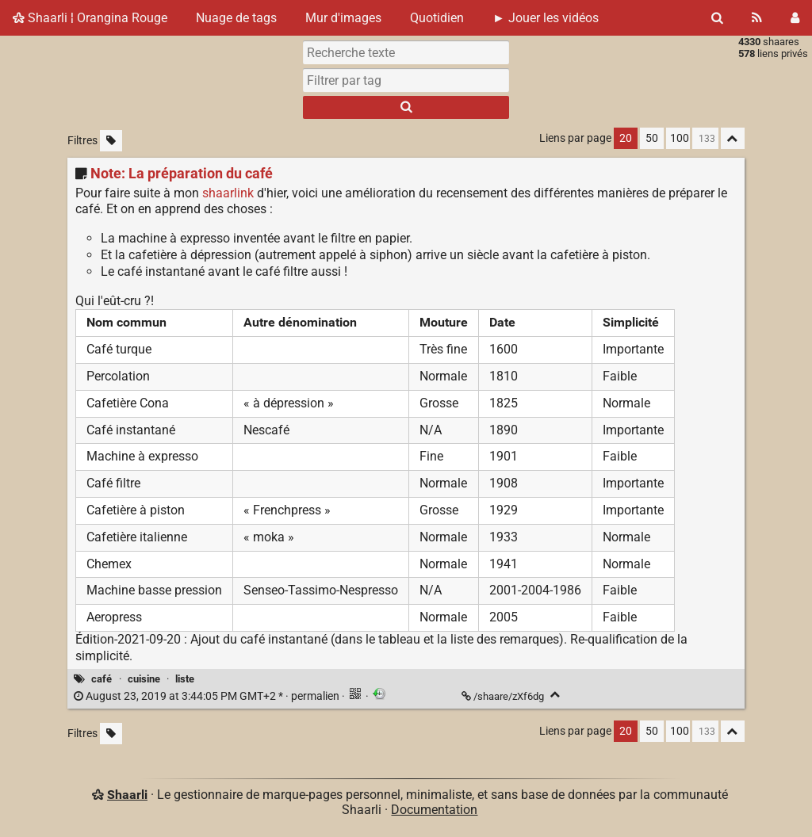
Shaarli (127, 794)
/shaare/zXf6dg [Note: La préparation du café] (504, 696)
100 (679, 138)
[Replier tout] (733, 138)
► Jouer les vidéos (545, 17)
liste (184, 679)
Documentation (434, 809)
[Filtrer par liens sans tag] (111, 140)
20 (625, 138)
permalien (208, 696)
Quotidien (437, 17)
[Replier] (555, 695)
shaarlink (228, 193)
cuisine (144, 679)
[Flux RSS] (757, 18)
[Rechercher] (717, 18)
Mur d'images (343, 17)
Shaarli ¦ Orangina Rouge (90, 17)
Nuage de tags (236, 17)
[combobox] (406, 80)
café (101, 679)
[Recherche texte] (406, 52)
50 (651, 138)
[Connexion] (795, 18)
